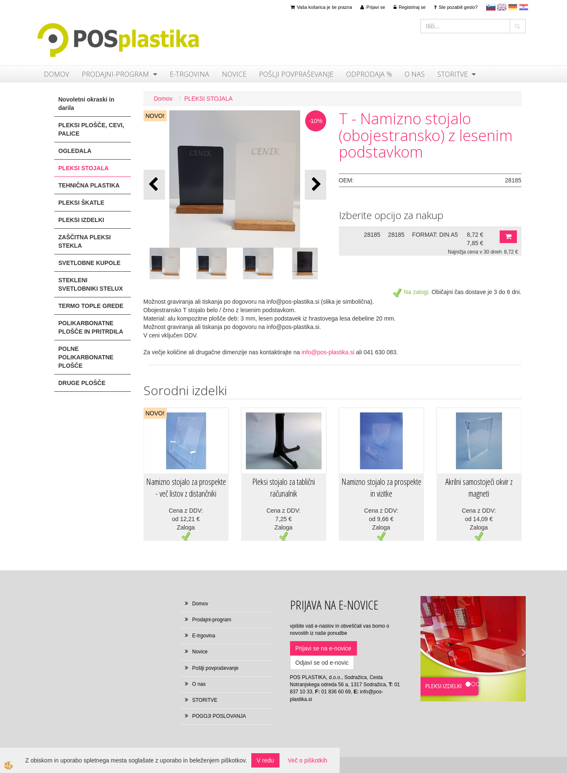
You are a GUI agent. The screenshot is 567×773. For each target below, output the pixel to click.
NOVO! (155, 115)
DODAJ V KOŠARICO (508, 236)
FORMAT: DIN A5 (435, 234)
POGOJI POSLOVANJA (219, 716)
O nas (415, 74)
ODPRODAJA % (369, 74)
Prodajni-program (115, 74)
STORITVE (452, 74)
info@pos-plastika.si (327, 352)
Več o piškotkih (307, 760)
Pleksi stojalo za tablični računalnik (283, 488)
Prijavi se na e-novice (323, 648)
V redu (265, 760)
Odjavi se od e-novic (322, 662)
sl (490, 7)
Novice (234, 74)
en (501, 7)
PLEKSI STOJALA (208, 98)
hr (523, 7)
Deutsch (512, 7)
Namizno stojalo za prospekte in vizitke (381, 488)
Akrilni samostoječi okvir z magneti (479, 488)
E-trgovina (189, 74)
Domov (56, 74)
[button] (315, 185)
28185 (372, 234)
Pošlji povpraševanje (296, 74)
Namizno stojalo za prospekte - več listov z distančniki (186, 488)
